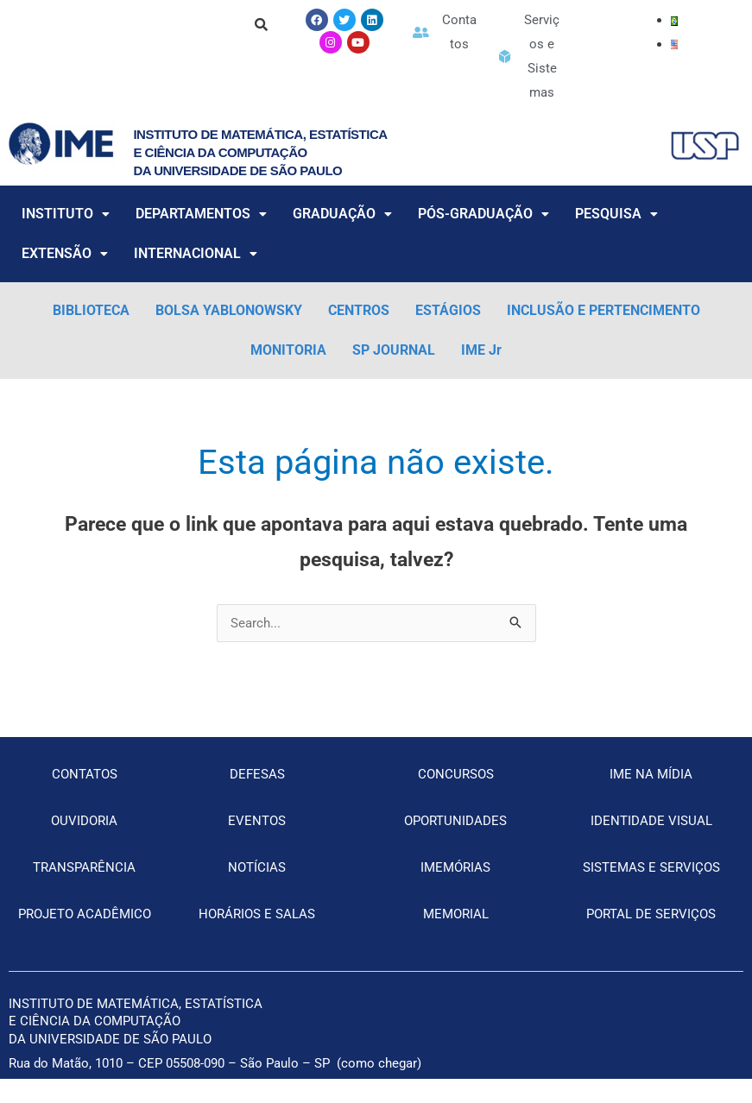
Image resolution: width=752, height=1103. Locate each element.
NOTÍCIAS (257, 867)
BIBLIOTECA (91, 310)
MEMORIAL (456, 914)
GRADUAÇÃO (342, 213)
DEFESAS (257, 774)
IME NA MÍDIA (651, 774)
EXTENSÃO (65, 253)
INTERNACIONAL (195, 253)
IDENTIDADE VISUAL (651, 821)
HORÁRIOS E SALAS (257, 914)
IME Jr (481, 350)
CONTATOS (84, 774)
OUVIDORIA (84, 821)
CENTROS (358, 310)
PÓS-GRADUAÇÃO (483, 213)
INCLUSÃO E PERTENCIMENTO (603, 310)
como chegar (379, 1063)
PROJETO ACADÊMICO (84, 914)
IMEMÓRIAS (455, 867)
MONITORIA (288, 350)
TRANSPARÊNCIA (84, 867)
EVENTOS (257, 821)
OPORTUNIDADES (455, 821)
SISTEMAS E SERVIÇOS (651, 867)
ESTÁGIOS (448, 310)
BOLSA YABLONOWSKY (228, 310)
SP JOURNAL (393, 350)
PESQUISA (616, 213)
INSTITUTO (66, 213)
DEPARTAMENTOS (201, 213)
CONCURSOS (456, 774)
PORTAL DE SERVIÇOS (651, 914)
